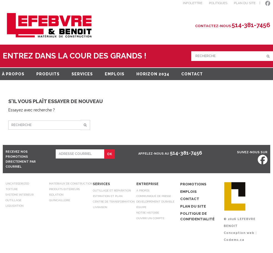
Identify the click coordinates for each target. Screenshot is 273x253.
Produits (48, 74)
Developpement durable (155, 201)
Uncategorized (17, 183)
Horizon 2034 (152, 74)
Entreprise (147, 184)
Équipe (141, 207)
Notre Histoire (147, 212)
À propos (13, 74)
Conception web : (240, 233)
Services (82, 74)
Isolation (56, 194)
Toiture (12, 189)
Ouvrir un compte (150, 218)
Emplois (114, 74)
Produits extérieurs (64, 189)
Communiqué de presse (153, 196)
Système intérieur (20, 194)
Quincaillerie (59, 200)
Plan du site (193, 206)
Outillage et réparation (112, 190)
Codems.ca (234, 240)
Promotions (193, 184)
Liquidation (15, 205)
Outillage (13, 200)
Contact (192, 74)
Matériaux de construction (71, 183)
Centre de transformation (114, 201)
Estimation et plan (108, 196)
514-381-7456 (186, 153)
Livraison (100, 207)
